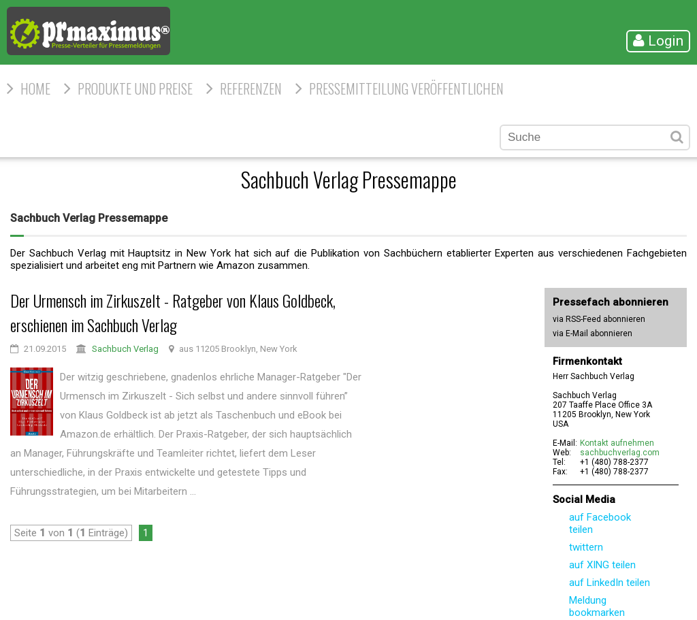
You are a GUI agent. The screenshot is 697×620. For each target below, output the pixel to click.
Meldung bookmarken (597, 606)
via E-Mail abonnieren (592, 333)
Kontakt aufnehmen (617, 443)
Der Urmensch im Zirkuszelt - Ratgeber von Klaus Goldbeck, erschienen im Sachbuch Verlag (173, 312)
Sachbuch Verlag (125, 349)
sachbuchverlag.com (620, 452)
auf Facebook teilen (600, 523)
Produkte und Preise (135, 88)
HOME (35, 88)
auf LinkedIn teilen (609, 582)
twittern (586, 547)
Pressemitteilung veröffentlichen (406, 88)
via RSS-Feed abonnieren (599, 319)
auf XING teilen (602, 565)
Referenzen (251, 88)
